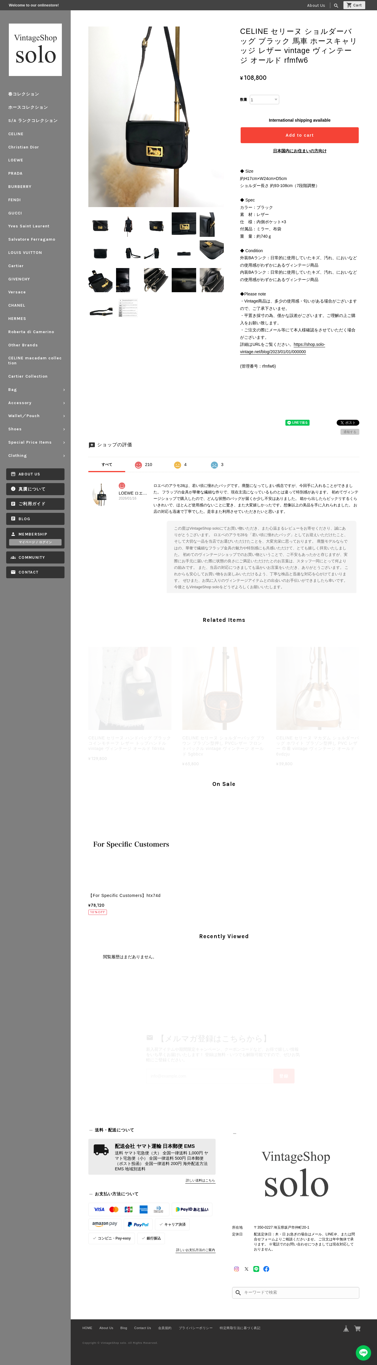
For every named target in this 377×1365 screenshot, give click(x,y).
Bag (12, 389)
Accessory (20, 402)
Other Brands (23, 345)
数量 (243, 100)
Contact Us (142, 1328)
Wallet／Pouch (24, 415)
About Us (316, 5)
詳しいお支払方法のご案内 (195, 1250)
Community (32, 557)
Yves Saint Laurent (28, 226)
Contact (28, 572)
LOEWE (15, 160)
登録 (284, 1076)
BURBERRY (20, 186)
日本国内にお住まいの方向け (300, 150)
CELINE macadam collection (35, 361)
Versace (17, 292)
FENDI (14, 199)
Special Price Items (30, 442)
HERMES (17, 318)
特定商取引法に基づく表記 (240, 1328)
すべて (107, 464)
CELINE (16, 133)
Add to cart (300, 135)
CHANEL (16, 305)
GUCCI (15, 213)
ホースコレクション (28, 107)
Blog (24, 519)
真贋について (32, 489)
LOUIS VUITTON (25, 252)
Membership (33, 534)
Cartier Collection (28, 376)
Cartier (16, 265)
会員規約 (165, 1328)
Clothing (17, 455)
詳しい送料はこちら (200, 1180)
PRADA (15, 173)
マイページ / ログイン (35, 542)
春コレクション (23, 94)
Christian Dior (23, 147)
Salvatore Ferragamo (31, 239)
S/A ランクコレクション (33, 120)
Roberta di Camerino (31, 331)
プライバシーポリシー (196, 1328)
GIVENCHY (19, 279)
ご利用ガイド (32, 504)
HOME (87, 1328)
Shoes (15, 429)
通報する (349, 432)
